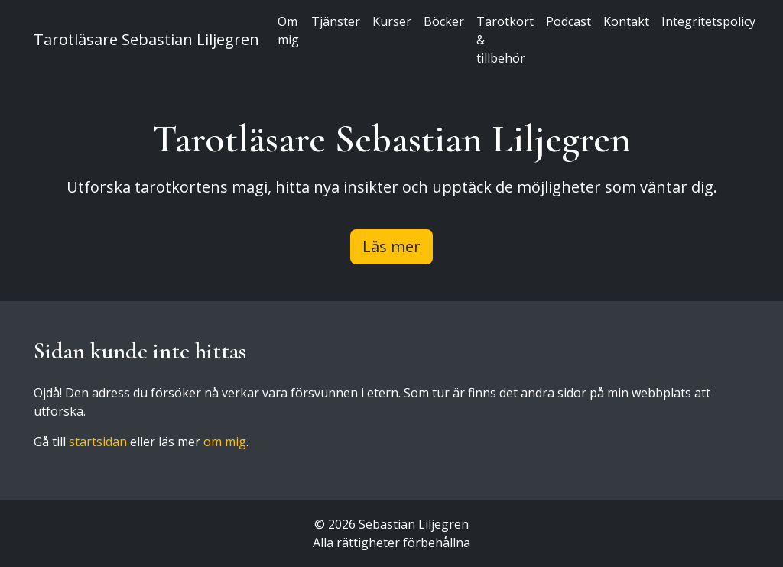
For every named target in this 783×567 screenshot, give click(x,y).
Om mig (288, 30)
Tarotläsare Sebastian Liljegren (146, 39)
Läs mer (391, 246)
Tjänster (335, 21)
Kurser (391, 21)
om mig (224, 441)
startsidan (98, 441)
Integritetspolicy (708, 21)
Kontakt (626, 21)
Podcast (568, 21)
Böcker (444, 21)
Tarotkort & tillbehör (505, 39)
